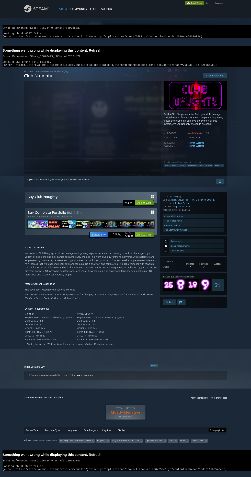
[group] (125, 445)
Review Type (32, 434)
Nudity (182, 170)
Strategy (211, 264)
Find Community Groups (175, 294)
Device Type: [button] (197, 445)
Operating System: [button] (154, 445)
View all (154, 370)
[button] (144, 207)
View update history (173, 280)
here (78, 379)
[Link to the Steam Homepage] (39, 11)
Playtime (106, 434)
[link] (122, 238)
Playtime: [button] (101, 445)
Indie (217, 170)
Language (72, 434)
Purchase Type (52, 434)
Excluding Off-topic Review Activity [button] (75, 445)
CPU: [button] (171, 445)
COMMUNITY (78, 9)
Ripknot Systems (195, 147)
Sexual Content (171, 170)
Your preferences (219, 402)
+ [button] (222, 170)
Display (121, 434)
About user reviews (199, 402)
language (219, 3)
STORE (63, 9)
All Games (29, 75)
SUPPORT (107, 9)
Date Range (90, 434)
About (94, 9)
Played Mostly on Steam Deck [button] (125, 445)
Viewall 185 (217, 244)
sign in (208, 3)
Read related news (173, 285)
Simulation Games (44, 75)
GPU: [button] (182, 445)
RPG (202, 170)
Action (173, 264)
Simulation (192, 170)
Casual (209, 170)
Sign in (30, 184)
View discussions (172, 289)
